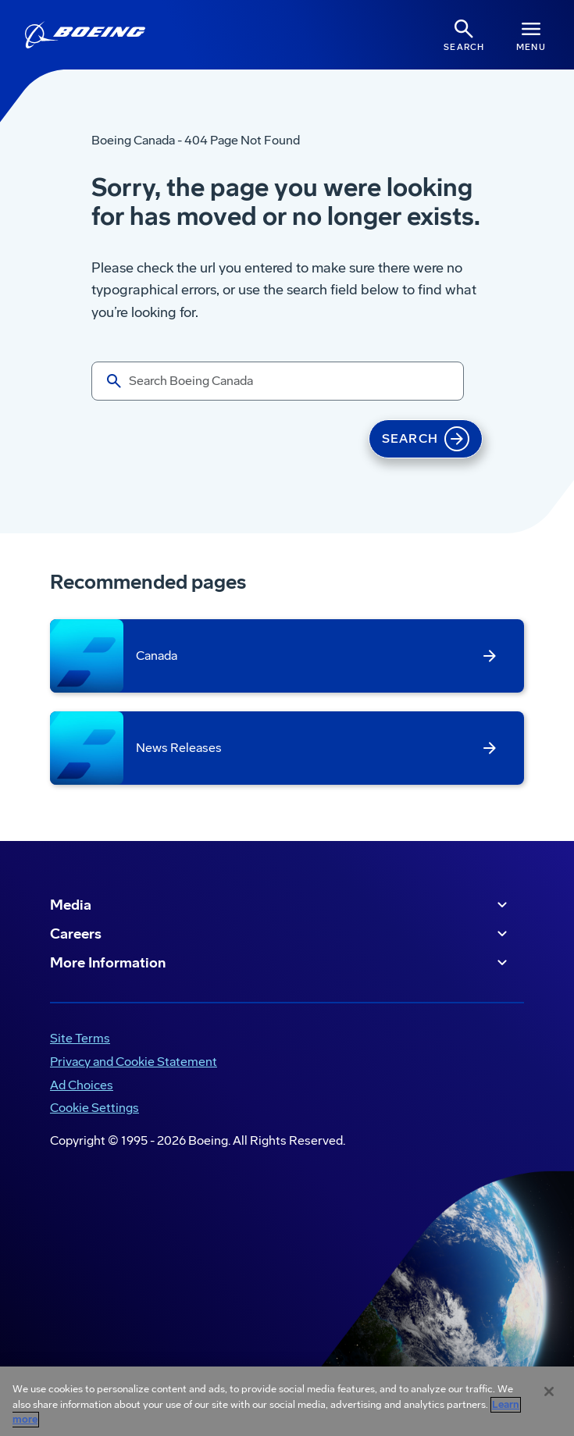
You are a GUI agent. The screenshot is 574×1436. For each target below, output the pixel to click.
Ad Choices (81, 1085)
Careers (281, 934)
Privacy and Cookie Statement (133, 1061)
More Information (281, 962)
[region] (287, 1401)
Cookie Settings (94, 1107)
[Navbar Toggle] (531, 34)
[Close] (549, 1391)
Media (281, 905)
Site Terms (80, 1038)
